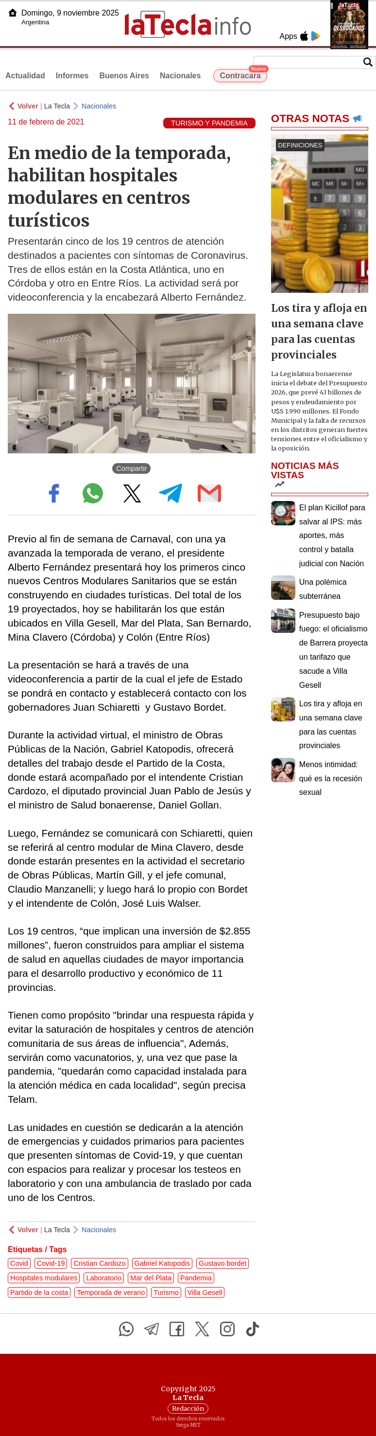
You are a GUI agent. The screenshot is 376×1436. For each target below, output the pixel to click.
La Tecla (57, 106)
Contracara (243, 74)
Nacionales (180, 76)
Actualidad (25, 76)
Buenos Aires (124, 76)
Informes (72, 76)
